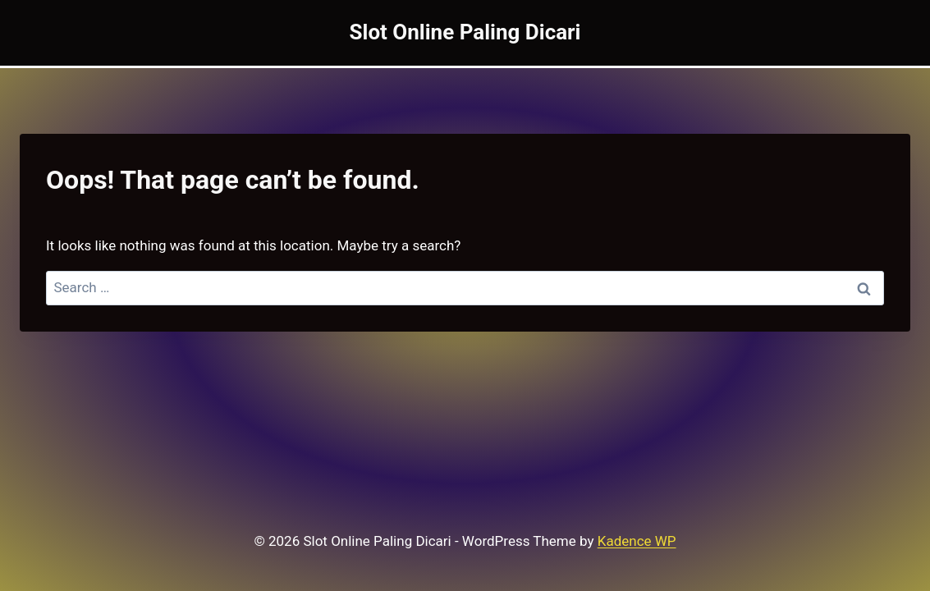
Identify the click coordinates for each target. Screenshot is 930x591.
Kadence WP (637, 541)
